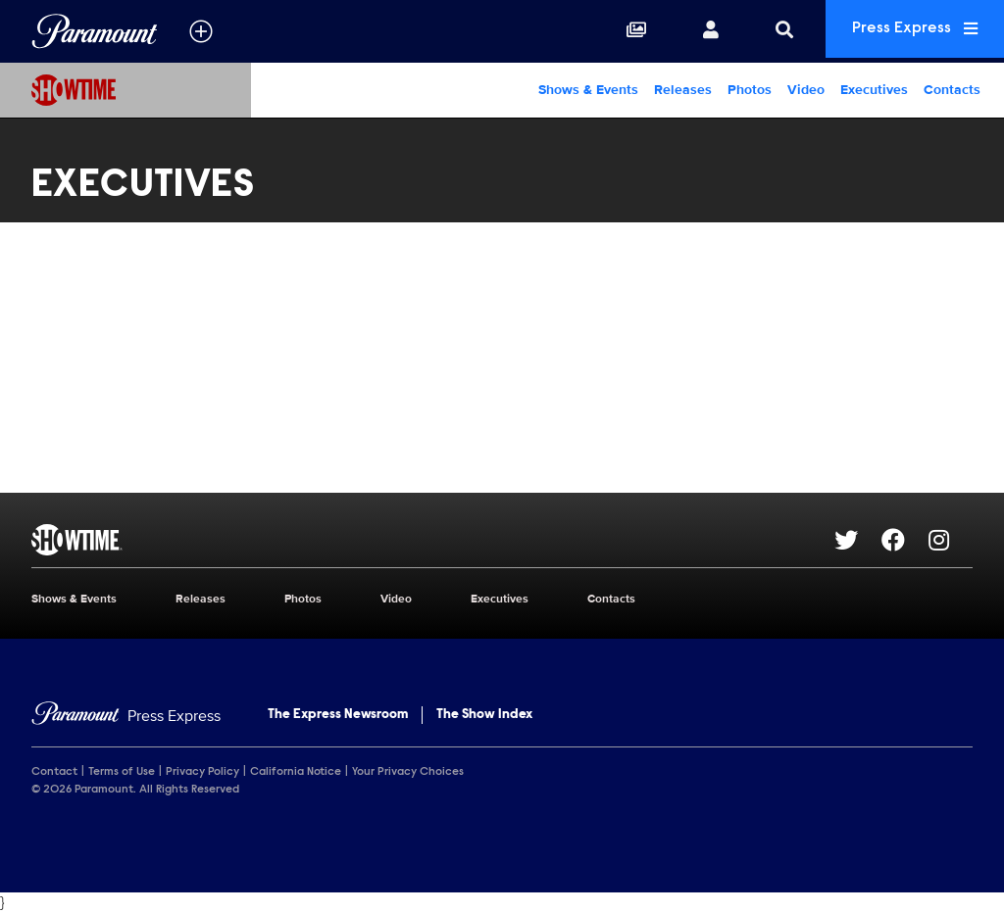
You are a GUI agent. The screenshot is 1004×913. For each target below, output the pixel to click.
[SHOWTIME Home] (125, 90)
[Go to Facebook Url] (905, 540)
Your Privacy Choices (408, 772)
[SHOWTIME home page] (432, 539)
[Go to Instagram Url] (951, 540)
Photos (750, 89)
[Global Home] (94, 31)
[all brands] (201, 31)
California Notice (295, 772)
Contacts (952, 89)
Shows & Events (588, 89)
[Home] (126, 716)
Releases (683, 89)
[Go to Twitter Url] (857, 540)
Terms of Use (121, 772)
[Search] (766, 31)
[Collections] (618, 31)
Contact (54, 772)
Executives (874, 89)
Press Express (906, 31)
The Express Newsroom (338, 715)
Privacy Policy (202, 772)
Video (806, 89)
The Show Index (484, 715)
